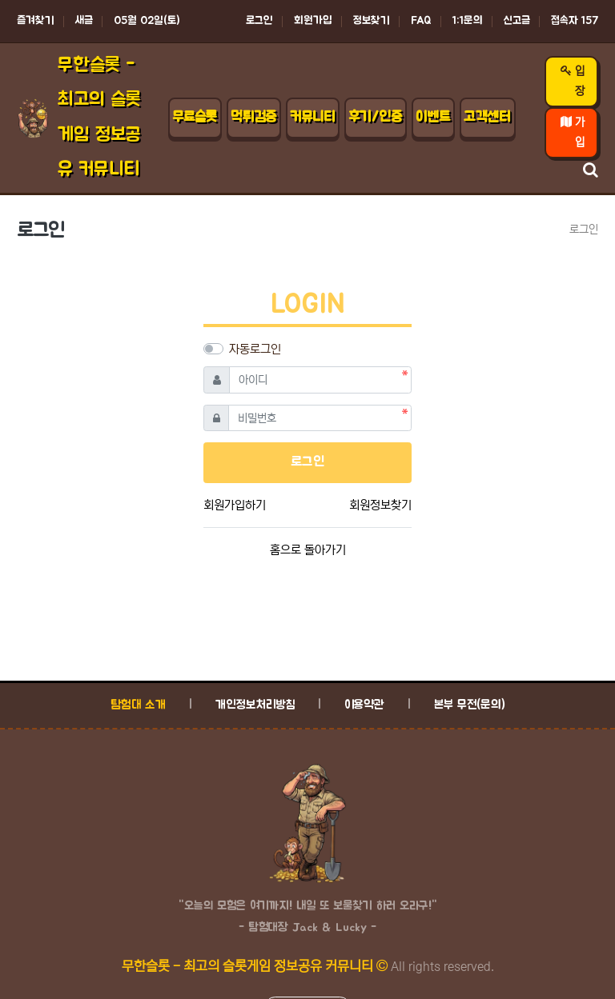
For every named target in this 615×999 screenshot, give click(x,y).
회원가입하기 (234, 505)
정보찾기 (371, 20)
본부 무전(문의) (469, 705)
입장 (573, 81)
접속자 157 (574, 20)
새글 (84, 20)
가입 (573, 132)
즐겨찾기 (35, 20)
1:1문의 (467, 20)
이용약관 (364, 705)
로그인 (259, 20)
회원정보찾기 (380, 505)
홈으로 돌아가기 (308, 550)
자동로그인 (255, 349)
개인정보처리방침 (255, 705)
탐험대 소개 (138, 705)
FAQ (421, 20)
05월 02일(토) (147, 20)
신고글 (517, 20)
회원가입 (313, 20)
